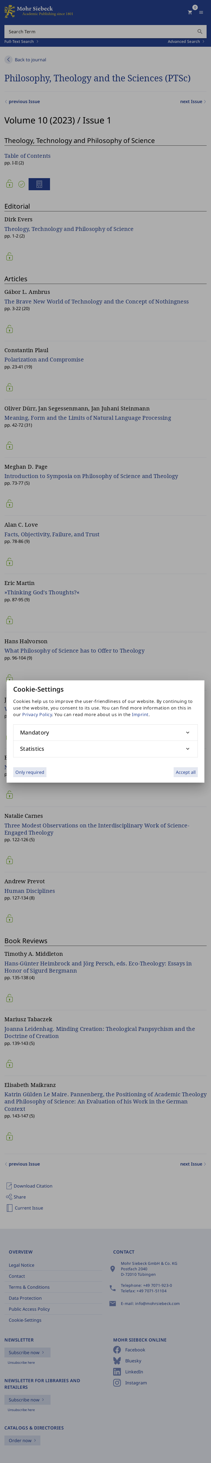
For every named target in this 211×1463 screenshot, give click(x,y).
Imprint (140, 714)
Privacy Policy (37, 714)
